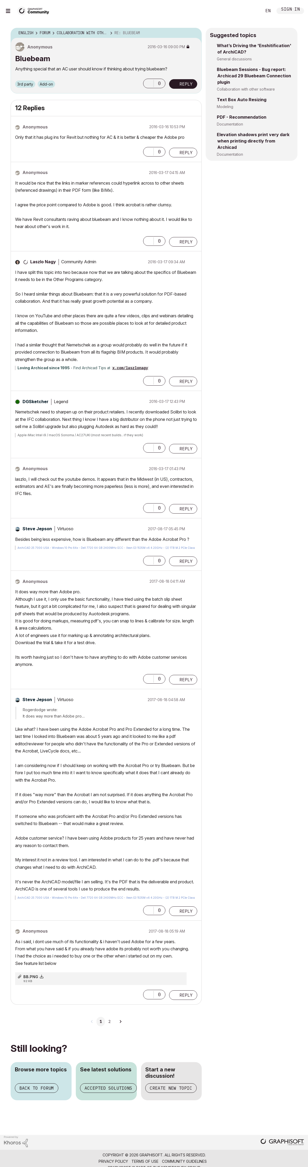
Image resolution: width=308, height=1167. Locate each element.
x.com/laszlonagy (130, 368)
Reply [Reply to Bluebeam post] (186, 84)
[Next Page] (120, 1021)
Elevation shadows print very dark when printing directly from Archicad (253, 141)
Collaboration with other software (246, 89)
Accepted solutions (108, 1088)
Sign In (290, 10)
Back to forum (36, 1088)
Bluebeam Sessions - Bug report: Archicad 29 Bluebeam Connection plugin (254, 76)
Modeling (225, 106)
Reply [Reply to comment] (186, 152)
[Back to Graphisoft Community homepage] (35, 10)
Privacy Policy (113, 1161)
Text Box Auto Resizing (241, 99)
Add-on (46, 84)
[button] (148, 83)
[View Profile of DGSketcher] (36, 401)
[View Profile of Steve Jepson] (37, 528)
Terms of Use (145, 1161)
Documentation (230, 124)
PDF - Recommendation (241, 117)
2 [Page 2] (109, 1021)
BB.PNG (30, 976)
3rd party (25, 84)
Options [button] (194, 33)
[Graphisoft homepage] (282, 1142)
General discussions (234, 59)
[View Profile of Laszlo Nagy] (43, 261)
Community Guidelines (184, 1161)
